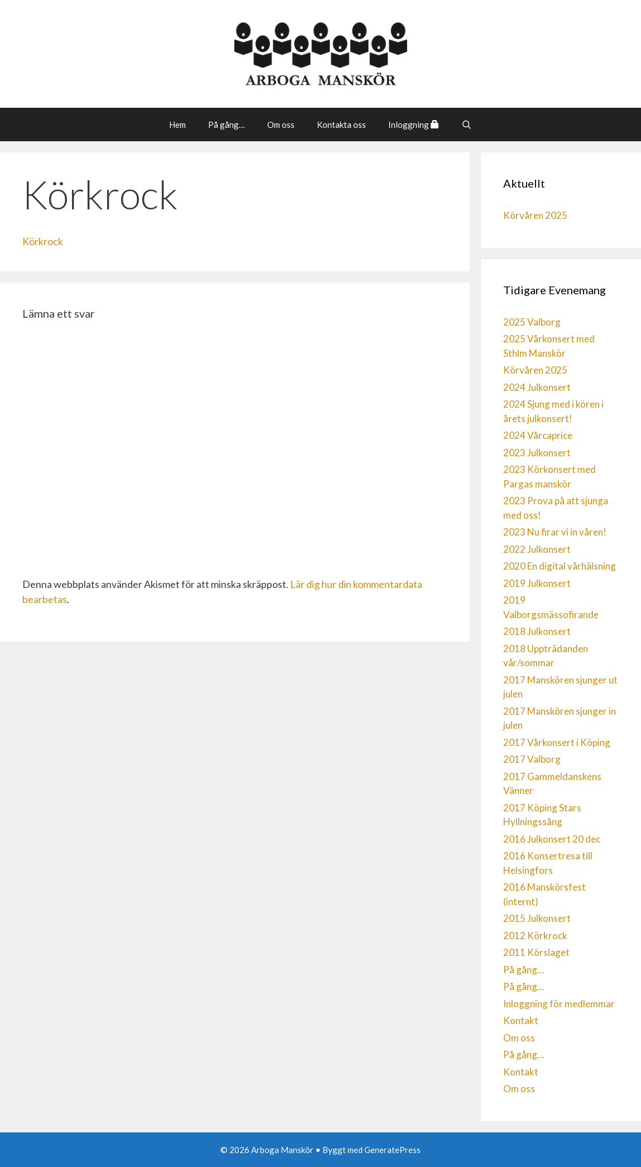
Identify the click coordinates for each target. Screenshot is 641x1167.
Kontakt (520, 1020)
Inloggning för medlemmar (559, 1004)
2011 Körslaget (536, 952)
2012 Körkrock (535, 935)
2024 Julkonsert (537, 387)
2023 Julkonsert (537, 452)
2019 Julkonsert (537, 583)
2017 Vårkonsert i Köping (556, 742)
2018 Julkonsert (537, 631)
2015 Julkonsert (537, 918)
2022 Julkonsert (537, 549)
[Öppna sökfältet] (466, 124)
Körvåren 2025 (535, 215)
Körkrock (42, 241)
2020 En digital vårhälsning (559, 566)
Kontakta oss (341, 124)
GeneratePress (392, 1150)
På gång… (226, 124)
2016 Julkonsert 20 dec (551, 839)
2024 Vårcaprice (537, 435)
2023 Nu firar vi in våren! (554, 532)
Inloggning (413, 124)
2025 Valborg (532, 322)
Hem (177, 124)
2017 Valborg (532, 759)
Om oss (281, 124)
